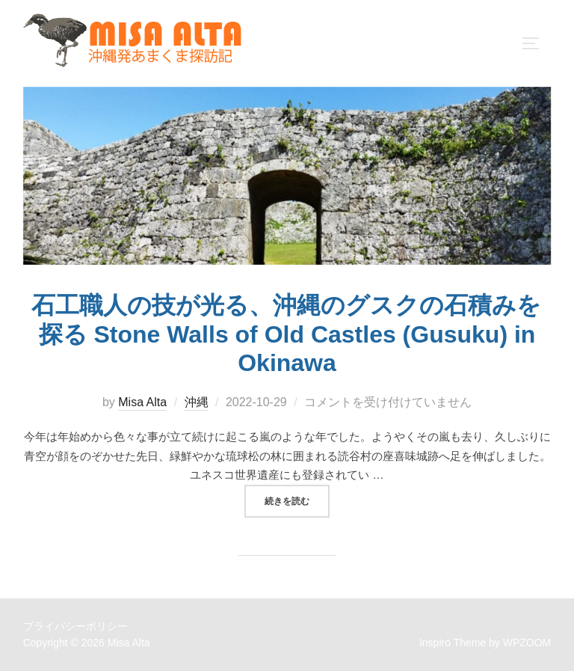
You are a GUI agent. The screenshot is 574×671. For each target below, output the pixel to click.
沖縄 (197, 402)
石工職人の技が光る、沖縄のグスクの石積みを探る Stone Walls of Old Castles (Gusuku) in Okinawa (286, 334)
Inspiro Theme (452, 643)
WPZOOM (527, 643)
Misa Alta (142, 402)
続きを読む (297, 499)
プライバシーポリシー (75, 626)
